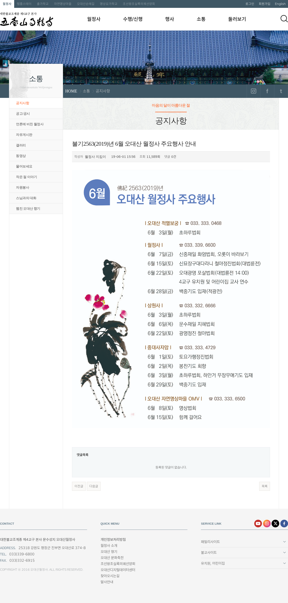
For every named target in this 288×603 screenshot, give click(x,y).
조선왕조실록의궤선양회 (139, 4)
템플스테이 (24, 4)
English (280, 4)
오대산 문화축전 (112, 557)
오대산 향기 (109, 551)
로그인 (249, 4)
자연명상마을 (63, 4)
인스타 (267, 523)
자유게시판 (24, 134)
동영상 (21, 156)
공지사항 (22, 103)
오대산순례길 (85, 4)
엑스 (275, 523)
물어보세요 (24, 166)
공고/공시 (23, 113)
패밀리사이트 (210, 541)
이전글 (78, 486)
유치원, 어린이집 (213, 563)
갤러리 (21, 145)
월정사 (7, 4)
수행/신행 (133, 19)
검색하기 (284, 18)
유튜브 (258, 523)
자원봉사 (22, 187)
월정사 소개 (109, 545)
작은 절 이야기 (26, 177)
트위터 (281, 91)
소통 (201, 19)
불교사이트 (209, 552)
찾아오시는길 (110, 576)
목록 (265, 486)
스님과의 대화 (26, 198)
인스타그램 (253, 91)
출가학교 (43, 4)
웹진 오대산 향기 (28, 208)
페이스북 (267, 91)
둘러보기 (237, 19)
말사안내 (107, 582)
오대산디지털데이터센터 (118, 570)
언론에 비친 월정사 (29, 124)
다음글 (93, 486)
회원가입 (264, 4)
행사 (169, 19)
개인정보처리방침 (113, 539)
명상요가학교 (108, 4)
